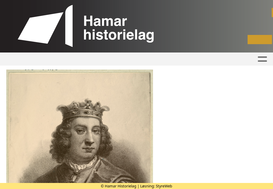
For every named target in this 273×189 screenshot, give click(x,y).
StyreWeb (164, 185)
